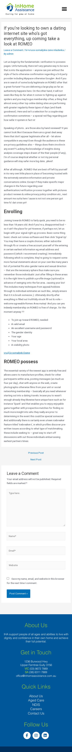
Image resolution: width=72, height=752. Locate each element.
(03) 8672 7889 (39, 668)
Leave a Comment (13, 50)
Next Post (35, 459)
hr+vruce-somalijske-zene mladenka (44, 50)
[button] (64, 9)
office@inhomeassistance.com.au (36, 676)
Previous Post (36, 453)
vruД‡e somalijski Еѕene (17, 352)
